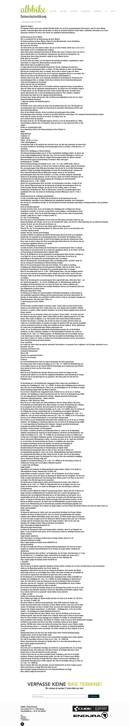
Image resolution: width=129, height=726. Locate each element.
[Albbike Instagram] (22, 724)
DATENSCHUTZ (23, 718)
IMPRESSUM (23, 717)
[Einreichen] (93, 696)
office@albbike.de (30, 142)
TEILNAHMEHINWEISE (25, 720)
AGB (21, 715)
